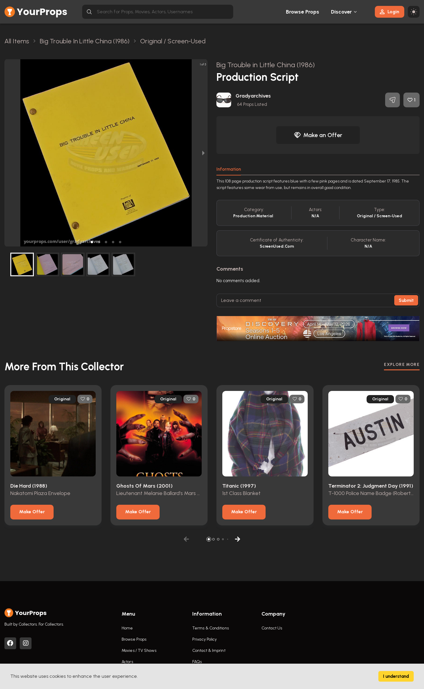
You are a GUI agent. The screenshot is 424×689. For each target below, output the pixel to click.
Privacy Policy (204, 639)
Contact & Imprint (209, 650)
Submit (406, 300)
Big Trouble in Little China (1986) (265, 64)
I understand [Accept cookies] (396, 676)
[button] (92, 242)
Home (127, 628)
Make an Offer (318, 135)
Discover (341, 12)
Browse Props (302, 12)
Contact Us (271, 628)
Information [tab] (228, 169)
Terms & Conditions (210, 628)
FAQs (197, 661)
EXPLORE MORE (402, 364)
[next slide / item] (203, 153)
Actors (127, 661)
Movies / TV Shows (139, 650)
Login (389, 11)
